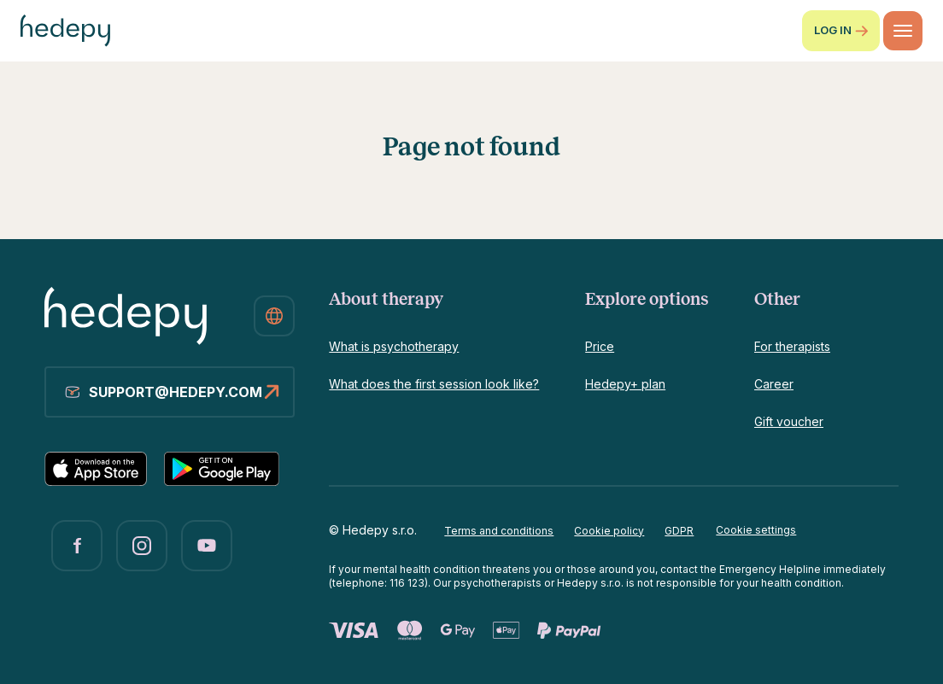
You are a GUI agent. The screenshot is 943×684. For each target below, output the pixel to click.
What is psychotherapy (394, 346)
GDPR (679, 530)
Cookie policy (609, 530)
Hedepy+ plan (625, 384)
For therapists (792, 346)
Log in (841, 30)
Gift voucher (788, 421)
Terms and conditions (499, 530)
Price (599, 346)
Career (774, 384)
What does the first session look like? (434, 384)
